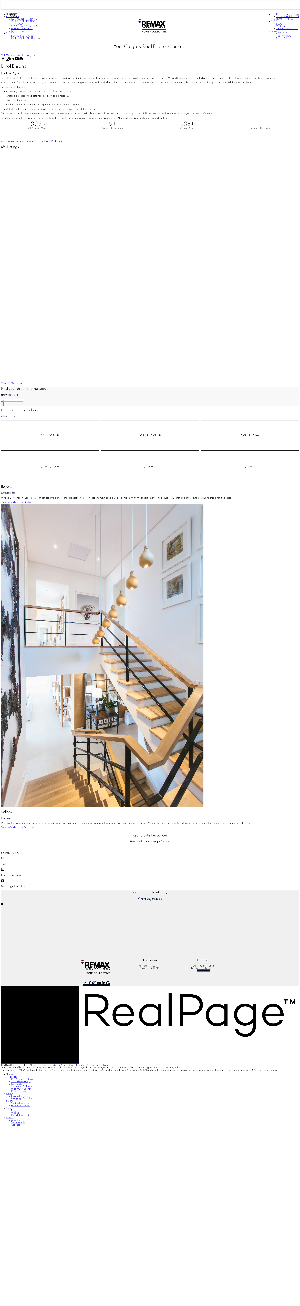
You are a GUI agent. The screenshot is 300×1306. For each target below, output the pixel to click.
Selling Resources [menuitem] (20, 1103)
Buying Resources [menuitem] (22, 36)
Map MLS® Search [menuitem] (22, 29)
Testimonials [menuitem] (284, 36)
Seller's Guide (8, 827)
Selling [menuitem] (10, 1101)
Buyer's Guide (8, 502)
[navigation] (150, 1099)
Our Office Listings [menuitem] (23, 21)
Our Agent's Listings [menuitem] (24, 19)
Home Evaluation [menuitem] (20, 1106)
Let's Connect (203, 970)
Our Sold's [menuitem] (18, 24)
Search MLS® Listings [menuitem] (24, 26)
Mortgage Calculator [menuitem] (25, 38)
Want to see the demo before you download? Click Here (31, 141)
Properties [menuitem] (11, 1077)
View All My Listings (12, 383)
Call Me (5, 55)
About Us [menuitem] (281, 33)
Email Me (15, 55)
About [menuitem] (275, 31)
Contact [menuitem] (281, 38)
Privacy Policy (59, 1065)
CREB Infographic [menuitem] (20, 1115)
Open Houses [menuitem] (19, 31)
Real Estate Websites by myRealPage (89, 1065)
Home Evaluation (26, 827)
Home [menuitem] (9, 1074)
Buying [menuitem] (10, 33)
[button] (5, 55)
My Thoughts (28, 55)
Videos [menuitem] (280, 26)
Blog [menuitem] (274, 21)
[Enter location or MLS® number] (12, 400)
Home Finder (24, 502)
